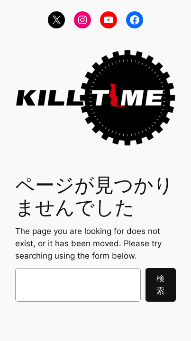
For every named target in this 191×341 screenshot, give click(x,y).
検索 (160, 285)
